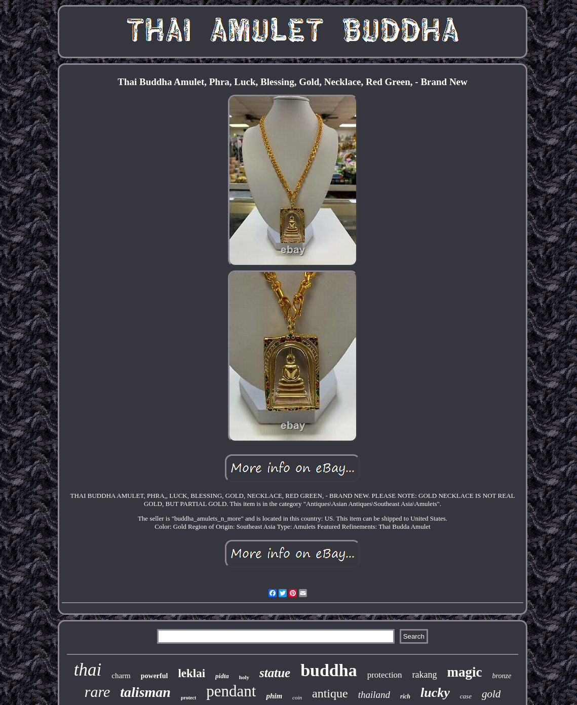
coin (297, 697)
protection (384, 675)
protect (188, 697)
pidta (222, 676)
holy (244, 677)
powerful (154, 676)
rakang (424, 675)
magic (464, 672)
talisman (145, 692)
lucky (435, 692)
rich (405, 696)
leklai (191, 673)
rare (97, 691)
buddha (328, 670)
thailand (374, 694)
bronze (502, 676)
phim (274, 696)
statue (274, 673)
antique (330, 693)
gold (491, 694)
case (466, 696)
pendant (231, 691)
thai (87, 670)
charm (120, 676)
